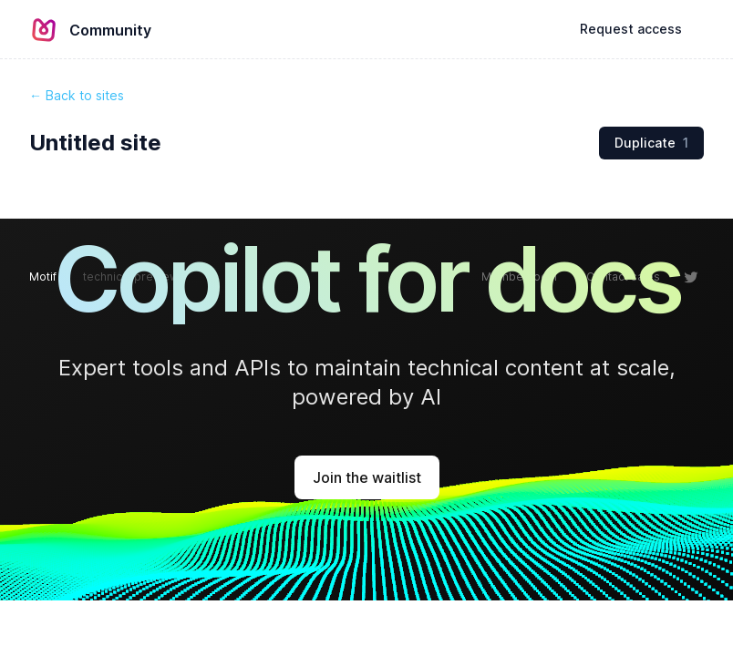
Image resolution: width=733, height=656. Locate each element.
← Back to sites (76, 95)
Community (110, 30)
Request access (631, 28)
